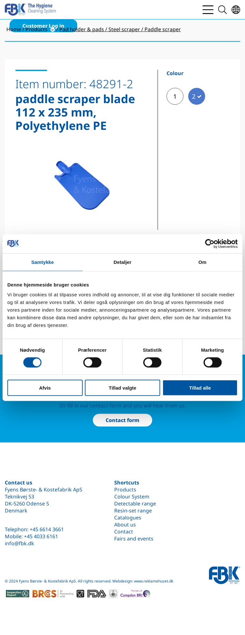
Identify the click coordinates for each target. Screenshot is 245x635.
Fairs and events (133, 538)
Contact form (122, 420)
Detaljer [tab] (122, 262)
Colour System (131, 496)
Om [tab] (202, 262)
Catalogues (127, 517)
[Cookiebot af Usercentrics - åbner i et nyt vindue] (210, 243)
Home (13, 29)
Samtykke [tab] (42, 262)
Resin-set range (133, 510)
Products (125, 489)
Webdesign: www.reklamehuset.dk (142, 581)
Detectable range (135, 503)
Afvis (45, 388)
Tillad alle (200, 388)
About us (125, 524)
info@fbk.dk (19, 543)
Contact (123, 531)
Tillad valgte (122, 388)
